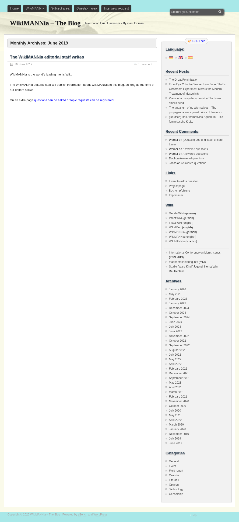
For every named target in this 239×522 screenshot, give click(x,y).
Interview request (116, 8)
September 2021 (179, 378)
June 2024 (175, 322)
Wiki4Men (175, 227)
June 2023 (175, 331)
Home (14, 8)
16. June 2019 (23, 64)
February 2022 (178, 368)
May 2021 (175, 382)
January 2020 (177, 429)
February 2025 (178, 298)
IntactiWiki (175, 218)
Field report (176, 470)
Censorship (176, 494)
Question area (87, 8)
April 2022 (175, 364)
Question (174, 475)
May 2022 (175, 359)
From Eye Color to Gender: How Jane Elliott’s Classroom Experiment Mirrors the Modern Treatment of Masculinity (197, 89)
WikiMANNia (35, 8)
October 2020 (177, 406)
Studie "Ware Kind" (181, 266)
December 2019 (179, 434)
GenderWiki (176, 213)
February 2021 (178, 396)
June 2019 (175, 443)
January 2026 (177, 289)
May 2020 (175, 415)
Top (194, 515)
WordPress (100, 514)
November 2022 (179, 336)
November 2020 (179, 401)
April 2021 (175, 387)
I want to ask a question (183, 181)
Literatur (174, 480)
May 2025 (175, 294)
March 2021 (176, 392)
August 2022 (177, 350)
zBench (82, 514)
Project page (177, 186)
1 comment (145, 64)
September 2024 (179, 317)
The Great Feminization (183, 79)
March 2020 (176, 424)
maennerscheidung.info (183, 262)
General (174, 461)
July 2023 (175, 326)
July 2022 (175, 354)
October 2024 (177, 312)
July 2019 (175, 438)
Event (172, 466)
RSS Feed (198, 41)
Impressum (176, 195)
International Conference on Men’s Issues (195, 252)
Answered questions (195, 149)
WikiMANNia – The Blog (45, 23)
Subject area (60, 8)
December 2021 (179, 373)
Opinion (174, 484)
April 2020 (175, 420)
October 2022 (177, 340)
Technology (176, 489)
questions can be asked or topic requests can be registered (73, 100)
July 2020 (175, 410)
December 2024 (179, 308)
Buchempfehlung (179, 190)
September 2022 (179, 345)
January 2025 (177, 303)
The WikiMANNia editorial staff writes (47, 57)
